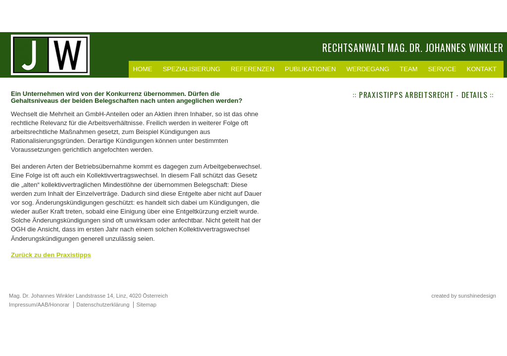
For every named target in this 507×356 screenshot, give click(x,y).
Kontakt (482, 69)
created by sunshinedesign (463, 296)
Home (142, 69)
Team (408, 69)
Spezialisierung (191, 69)
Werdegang (368, 69)
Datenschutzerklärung (102, 305)
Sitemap (146, 305)
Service (442, 69)
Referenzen (252, 69)
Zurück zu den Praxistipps (51, 255)
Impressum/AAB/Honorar (39, 305)
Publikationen (310, 69)
